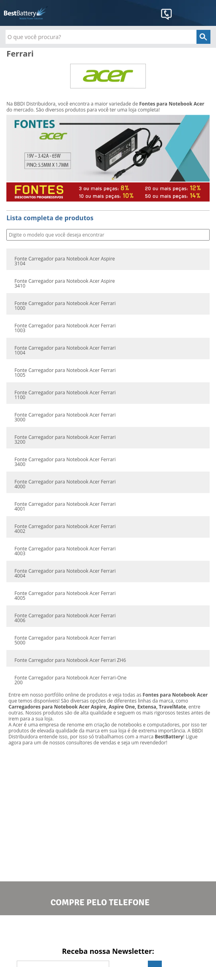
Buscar (202, 235)
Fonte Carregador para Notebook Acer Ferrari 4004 (65, 573)
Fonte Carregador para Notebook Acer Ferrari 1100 (65, 395)
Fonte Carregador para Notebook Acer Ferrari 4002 (65, 529)
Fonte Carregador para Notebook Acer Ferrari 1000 (65, 306)
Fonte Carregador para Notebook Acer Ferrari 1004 (65, 350)
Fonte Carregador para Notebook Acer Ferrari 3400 (65, 462)
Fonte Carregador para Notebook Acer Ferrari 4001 (65, 506)
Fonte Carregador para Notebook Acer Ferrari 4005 (65, 596)
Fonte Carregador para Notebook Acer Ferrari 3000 (65, 417)
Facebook (69, 930)
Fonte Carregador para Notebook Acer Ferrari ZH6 (70, 660)
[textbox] (108, 37)
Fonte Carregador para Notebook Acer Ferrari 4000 (65, 484)
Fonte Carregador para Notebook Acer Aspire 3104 (64, 261)
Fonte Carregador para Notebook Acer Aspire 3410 (64, 283)
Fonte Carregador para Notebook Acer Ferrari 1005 (65, 373)
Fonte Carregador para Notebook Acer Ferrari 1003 (65, 328)
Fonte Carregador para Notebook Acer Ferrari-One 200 (70, 680)
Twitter (107, 930)
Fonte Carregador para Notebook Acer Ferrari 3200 (65, 439)
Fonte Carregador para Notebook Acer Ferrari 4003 (65, 551)
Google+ (146, 930)
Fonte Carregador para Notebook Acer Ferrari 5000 (65, 640)
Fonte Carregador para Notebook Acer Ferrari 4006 (65, 618)
